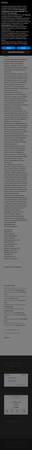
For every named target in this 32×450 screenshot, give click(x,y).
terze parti (27, 15)
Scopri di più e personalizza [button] (16, 52)
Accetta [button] (23, 48)
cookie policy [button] (13, 13)
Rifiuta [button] (9, 48)
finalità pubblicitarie (6, 25)
